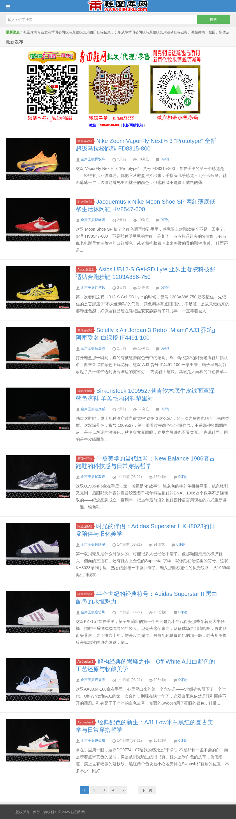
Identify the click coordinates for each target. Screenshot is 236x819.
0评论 (165, 159)
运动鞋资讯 (86, 391)
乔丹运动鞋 (86, 330)
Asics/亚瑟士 (87, 269)
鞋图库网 (118, 6)
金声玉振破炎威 (93, 409)
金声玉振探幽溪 (93, 220)
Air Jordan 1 (86, 661)
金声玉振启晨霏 (93, 348)
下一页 (147, 790)
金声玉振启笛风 (93, 288)
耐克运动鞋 (86, 141)
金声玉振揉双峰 (93, 159)
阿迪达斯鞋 (86, 526)
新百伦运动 (86, 458)
